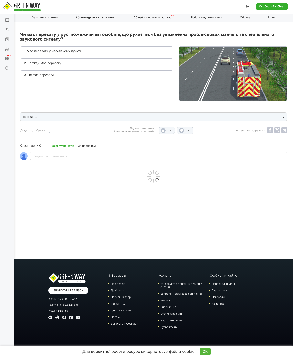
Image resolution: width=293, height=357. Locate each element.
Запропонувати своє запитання (181, 293)
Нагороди (218, 297)
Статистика (219, 290)
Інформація (117, 275)
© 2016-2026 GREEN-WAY (62, 298)
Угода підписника (58, 310)
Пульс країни (168, 327)
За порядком (87, 145)
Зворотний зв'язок (68, 290)
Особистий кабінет (272, 6)
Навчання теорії (121, 297)
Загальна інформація (125, 323)
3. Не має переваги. (39, 75)
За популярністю (62, 145)
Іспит (271, 17)
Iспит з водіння (121, 310)
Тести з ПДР (119, 303)
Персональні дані (223, 283)
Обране (245, 17)
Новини (165, 300)
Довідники (117, 290)
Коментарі (218, 303)
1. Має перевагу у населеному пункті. (53, 51)
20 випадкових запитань (95, 17)
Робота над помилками (206, 17)
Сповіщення (168, 307)
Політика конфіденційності (63, 304)
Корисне (164, 275)
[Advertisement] (153, 219)
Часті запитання (171, 320)
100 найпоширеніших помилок (152, 17)
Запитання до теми (45, 17)
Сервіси (116, 317)
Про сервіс (118, 283)
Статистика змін (171, 313)
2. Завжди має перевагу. (43, 63)
